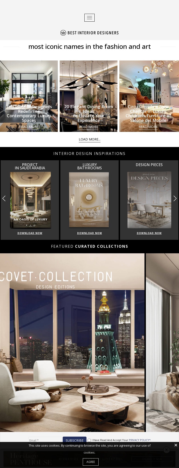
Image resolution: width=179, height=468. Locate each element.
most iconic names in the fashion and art (89, 46)
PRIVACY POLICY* (140, 440)
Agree (90, 462)
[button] (175, 198)
